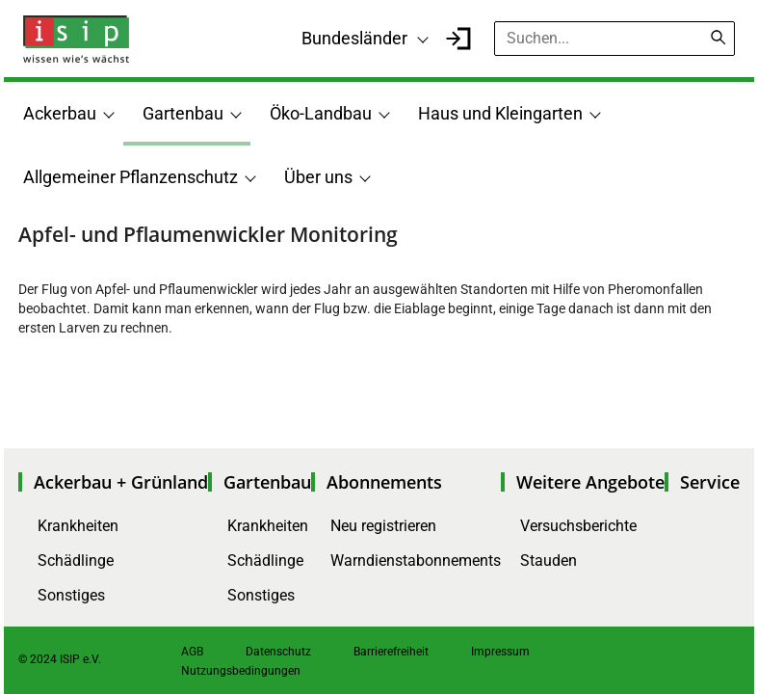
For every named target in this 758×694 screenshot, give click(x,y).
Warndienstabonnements (415, 560)
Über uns (318, 177)
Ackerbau (59, 113)
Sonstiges (71, 595)
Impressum (500, 651)
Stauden (548, 560)
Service (710, 482)
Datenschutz (278, 651)
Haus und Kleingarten (500, 113)
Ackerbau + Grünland (121, 482)
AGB (192, 651)
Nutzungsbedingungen (241, 671)
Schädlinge (76, 560)
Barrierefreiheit (391, 651)
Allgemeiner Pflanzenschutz (130, 177)
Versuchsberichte (578, 526)
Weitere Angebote (590, 482)
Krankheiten (78, 526)
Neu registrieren (383, 526)
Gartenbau (183, 113)
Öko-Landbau (321, 113)
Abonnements (384, 482)
